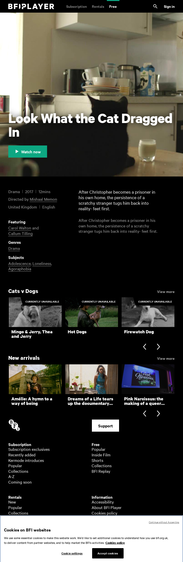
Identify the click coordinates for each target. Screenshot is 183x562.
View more (166, 291)
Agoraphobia (19, 268)
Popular (15, 465)
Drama (14, 248)
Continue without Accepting (164, 525)
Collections (18, 471)
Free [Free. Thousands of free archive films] (113, 6)
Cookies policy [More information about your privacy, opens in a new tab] (115, 546)
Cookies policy (104, 513)
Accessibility (103, 502)
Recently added (21, 454)
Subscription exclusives (29, 449)
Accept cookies (107, 556)
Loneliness (41, 263)
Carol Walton (19, 227)
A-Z (11, 476)
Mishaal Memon (43, 199)
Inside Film (101, 454)
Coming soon (20, 482)
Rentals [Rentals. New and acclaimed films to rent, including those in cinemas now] (98, 6)
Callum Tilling (20, 233)
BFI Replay (101, 471)
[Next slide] (158, 347)
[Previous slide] (144, 347)
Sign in (169, 6)
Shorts (97, 460)
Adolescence (19, 263)
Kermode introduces (26, 460)
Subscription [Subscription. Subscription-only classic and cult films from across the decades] (76, 6)
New (12, 502)
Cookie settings (72, 556)
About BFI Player (107, 507)
